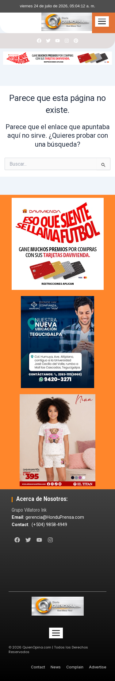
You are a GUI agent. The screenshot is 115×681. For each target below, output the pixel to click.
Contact (38, 667)
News (56, 667)
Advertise (97, 667)
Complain (74, 667)
